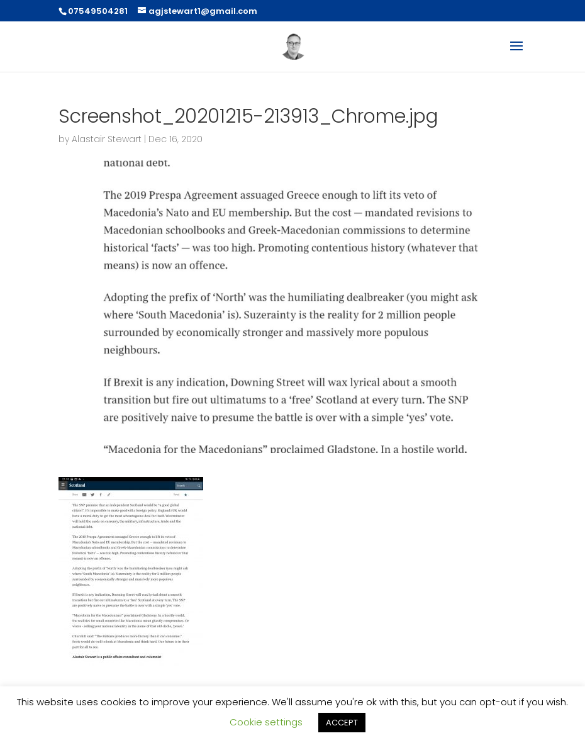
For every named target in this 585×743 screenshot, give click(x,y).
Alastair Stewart (107, 139)
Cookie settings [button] (266, 722)
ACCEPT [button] (342, 723)
